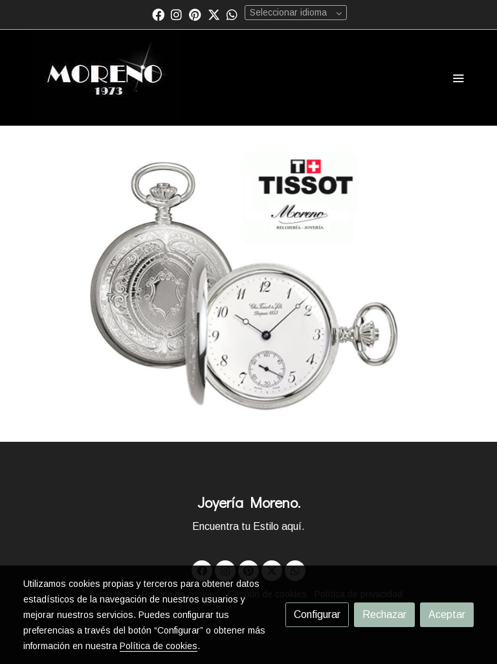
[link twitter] (214, 14)
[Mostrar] (246, 281)
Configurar (317, 614)
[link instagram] (176, 14)
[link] (105, 78)
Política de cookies (158, 646)
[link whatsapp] (231, 14)
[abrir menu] (458, 77)
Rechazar (384, 614)
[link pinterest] (195, 14)
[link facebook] (158, 14)
